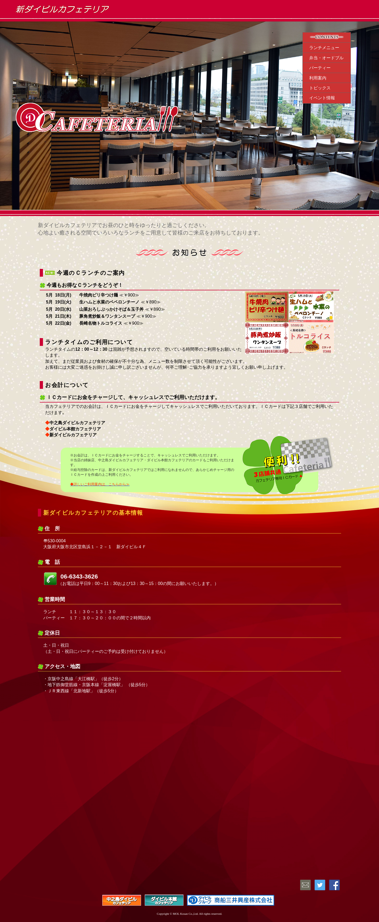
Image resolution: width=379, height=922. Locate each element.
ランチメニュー (324, 47)
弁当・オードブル (326, 58)
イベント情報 (322, 98)
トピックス (320, 88)
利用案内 (317, 78)
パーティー (320, 67)
